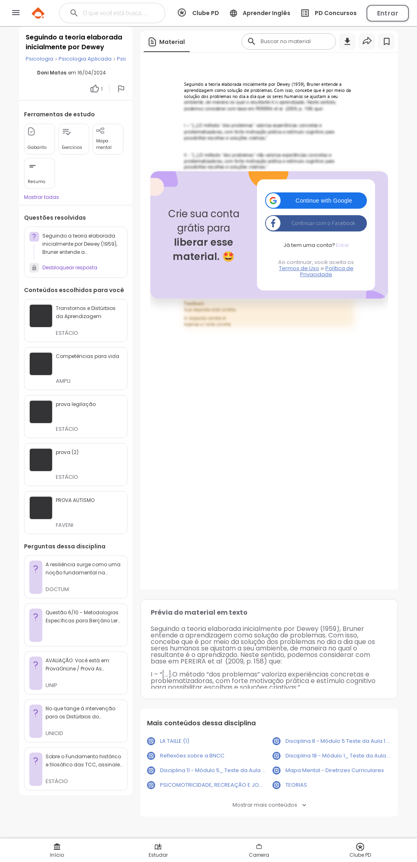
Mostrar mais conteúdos (269, 804)
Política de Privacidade (326, 271)
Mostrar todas (41, 197)
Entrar (387, 13)
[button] (316, 200)
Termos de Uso (299, 268)
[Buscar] (116, 13)
